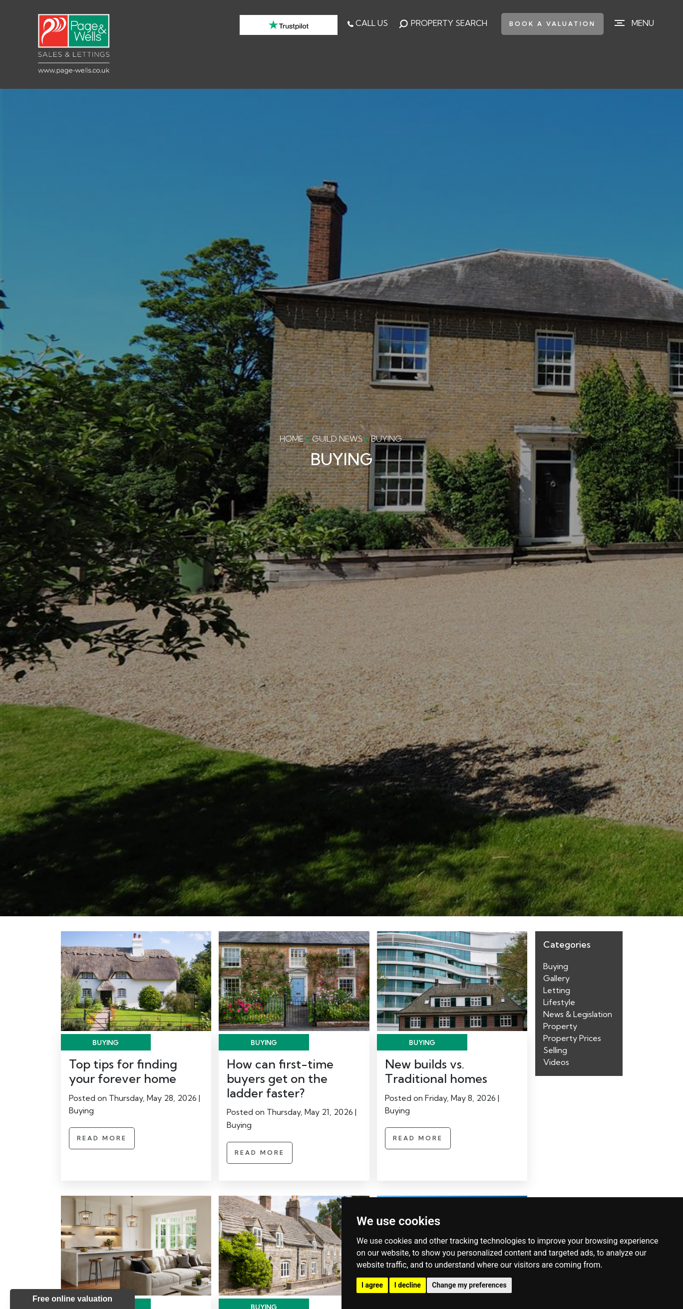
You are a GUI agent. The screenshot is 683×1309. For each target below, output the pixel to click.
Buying (555, 966)
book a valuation (552, 23)
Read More (102, 1138)
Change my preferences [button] (469, 1285)
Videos (556, 1062)
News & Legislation (577, 1014)
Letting (556, 990)
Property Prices (572, 1038)
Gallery (556, 978)
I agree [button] (372, 1285)
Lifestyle (559, 1002)
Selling (555, 1050)
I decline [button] (407, 1285)
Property (560, 1026)
